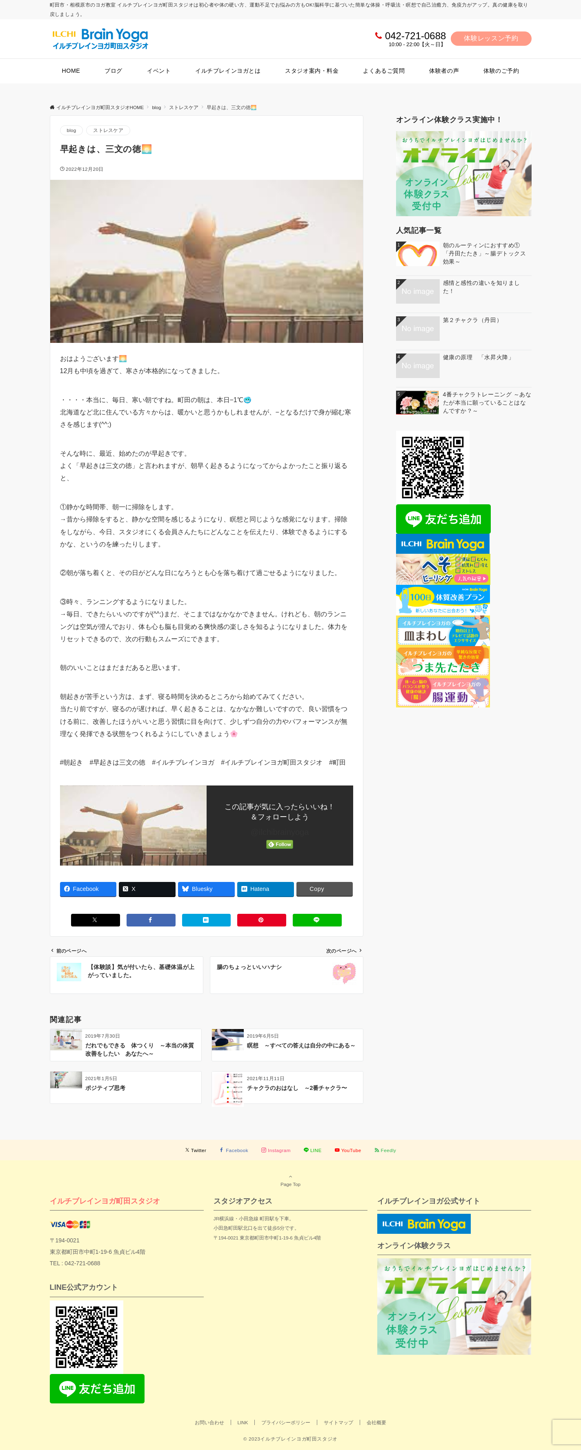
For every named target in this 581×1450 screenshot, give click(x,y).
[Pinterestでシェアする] (261, 920)
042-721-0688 (415, 35)
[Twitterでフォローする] (196, 1150)
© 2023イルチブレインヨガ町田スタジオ (290, 1438)
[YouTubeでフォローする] (348, 1150)
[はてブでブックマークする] (206, 920)
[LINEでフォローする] (313, 1150)
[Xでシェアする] (95, 920)
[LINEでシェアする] (317, 920)
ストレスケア (108, 130)
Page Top (291, 1180)
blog (71, 130)
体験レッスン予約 (491, 38)
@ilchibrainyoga (280, 832)
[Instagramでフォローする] (276, 1150)
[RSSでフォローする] (385, 1150)
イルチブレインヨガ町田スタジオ (105, 1201)
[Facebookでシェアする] (151, 920)
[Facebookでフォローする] (233, 1150)
